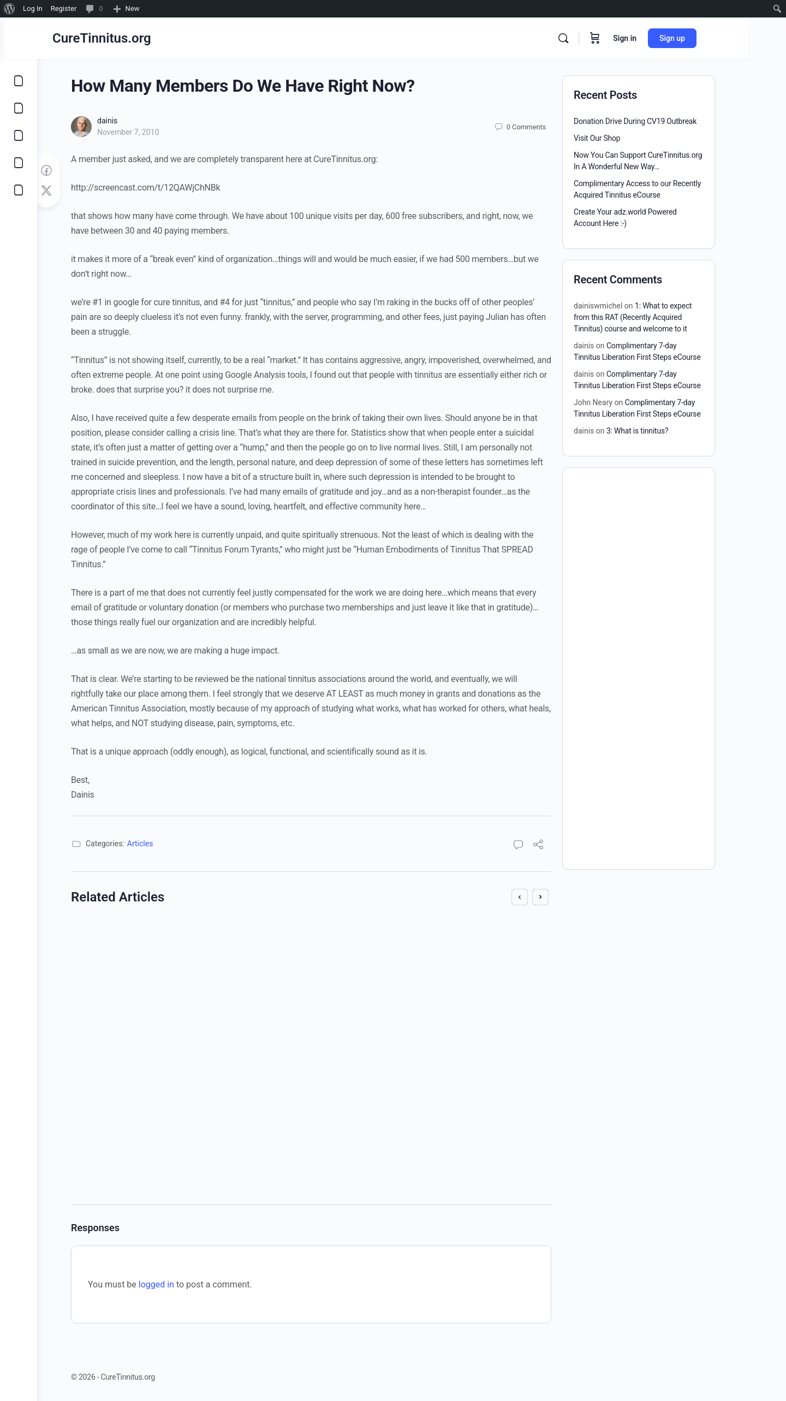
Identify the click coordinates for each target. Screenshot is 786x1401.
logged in (175, 1284)
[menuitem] (9, 8)
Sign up (709, 38)
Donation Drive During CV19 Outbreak (653, 121)
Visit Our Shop (615, 138)
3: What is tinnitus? (656, 430)
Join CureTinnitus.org (151, 939)
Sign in (662, 38)
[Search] (600, 38)
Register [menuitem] (64, 8)
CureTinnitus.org (139, 38)
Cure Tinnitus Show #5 (399, 939)
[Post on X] (65, 191)
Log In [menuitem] (33, 8)
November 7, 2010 (146, 132)
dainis (126, 120)
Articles (159, 843)
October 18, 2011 (160, 1057)
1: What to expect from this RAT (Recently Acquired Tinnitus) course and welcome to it (651, 317)
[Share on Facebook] (65, 171)
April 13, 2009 (399, 1034)
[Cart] (632, 38)
